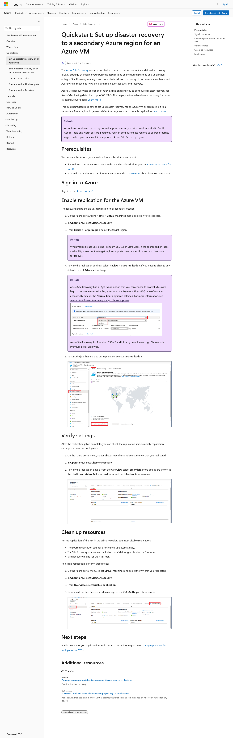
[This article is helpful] (218, 65)
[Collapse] (39, 21)
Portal (197, 12)
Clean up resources (203, 49)
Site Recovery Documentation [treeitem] (21, 35)
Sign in (225, 4)
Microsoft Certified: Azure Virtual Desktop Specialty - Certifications (95, 693)
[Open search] (218, 4)
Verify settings (201, 45)
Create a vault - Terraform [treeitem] (21, 90)
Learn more (94, 99)
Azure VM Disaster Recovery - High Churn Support (99, 300)
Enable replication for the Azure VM (209, 40)
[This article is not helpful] (222, 65)
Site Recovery (90, 23)
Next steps (199, 53)
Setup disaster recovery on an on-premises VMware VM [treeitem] (23, 70)
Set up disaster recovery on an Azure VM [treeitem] (24, 60)
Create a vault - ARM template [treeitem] (24, 84)
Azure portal (83, 191)
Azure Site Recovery (77, 70)
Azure (75, 23)
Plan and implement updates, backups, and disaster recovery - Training (96, 680)
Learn (64, 23)
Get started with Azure (216, 12)
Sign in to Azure (202, 34)
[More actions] (169, 24)
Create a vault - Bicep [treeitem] (19, 78)
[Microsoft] (6, 4)
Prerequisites (200, 30)
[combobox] (22, 28)
